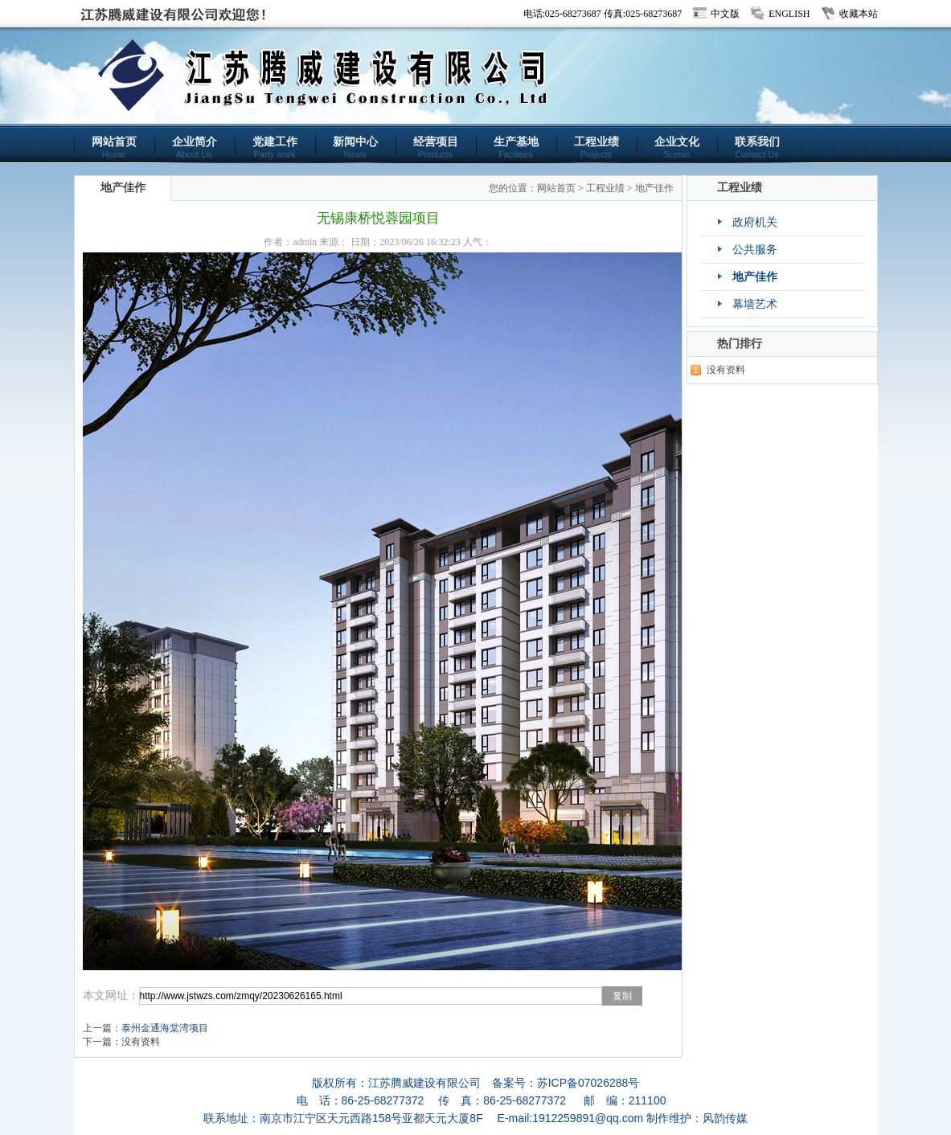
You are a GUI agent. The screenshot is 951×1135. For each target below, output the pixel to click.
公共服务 (754, 250)
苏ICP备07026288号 (588, 1082)
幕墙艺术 (754, 304)
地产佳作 (654, 188)
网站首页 (114, 147)
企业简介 (194, 147)
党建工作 (275, 147)
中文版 (725, 13)
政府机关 (754, 222)
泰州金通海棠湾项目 (164, 1028)
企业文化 (677, 147)
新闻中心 (355, 147)
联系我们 (757, 147)
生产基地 (516, 147)
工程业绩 (596, 147)
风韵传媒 (725, 1118)
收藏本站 (858, 13)
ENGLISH (789, 13)
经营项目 (436, 147)
